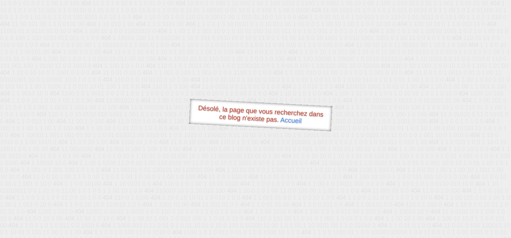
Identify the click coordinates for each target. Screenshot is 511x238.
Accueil (291, 120)
